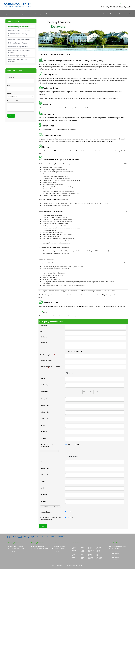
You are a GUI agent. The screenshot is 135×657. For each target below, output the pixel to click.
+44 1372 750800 (57, 565)
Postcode (44, 432)
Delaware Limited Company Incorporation (17, 35)
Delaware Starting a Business (18, 47)
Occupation (44, 399)
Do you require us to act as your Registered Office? (50, 512)
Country (43, 438)
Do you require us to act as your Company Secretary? (50, 518)
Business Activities (46, 361)
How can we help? (12, 101)
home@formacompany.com (74, 565)
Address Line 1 (45, 406)
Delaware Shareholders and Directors (17, 61)
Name (43, 378)
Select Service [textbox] (12, 97)
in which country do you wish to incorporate (50, 367)
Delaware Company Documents (19, 30)
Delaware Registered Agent (17, 56)
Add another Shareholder (50, 507)
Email (42, 331)
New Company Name (47, 355)
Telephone (43, 337)
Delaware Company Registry (18, 43)
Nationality (44, 385)
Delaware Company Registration (19, 40)
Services (9, 93)
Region (43, 425)
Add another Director (49, 451)
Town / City (44, 419)
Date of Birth (45, 392)
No (78, 444)
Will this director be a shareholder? (48, 446)
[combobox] (20, 97)
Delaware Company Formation (19, 27)
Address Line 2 (45, 412)
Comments (43, 343)
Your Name (43, 326)
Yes (68, 444)
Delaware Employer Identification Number (19, 51)
